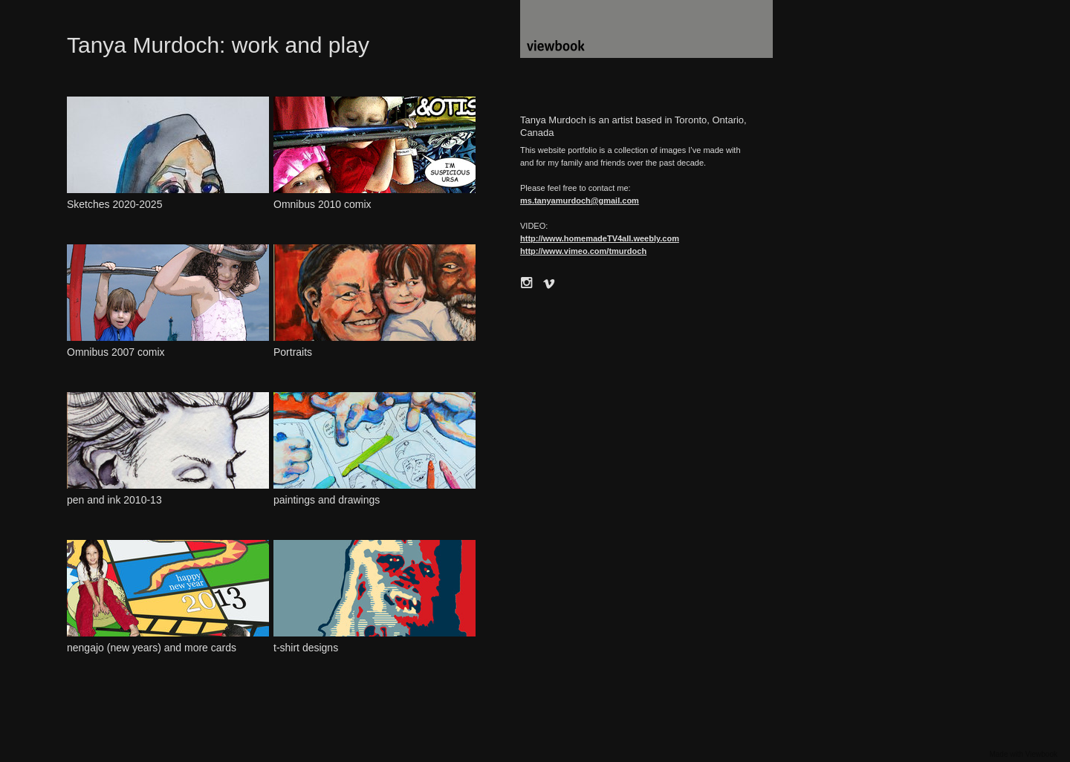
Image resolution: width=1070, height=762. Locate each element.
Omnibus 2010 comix (322, 204)
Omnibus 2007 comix (116, 352)
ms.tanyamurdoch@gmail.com (579, 200)
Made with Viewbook (1023, 754)
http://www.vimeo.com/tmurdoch (583, 251)
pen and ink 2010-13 (114, 500)
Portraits (292, 352)
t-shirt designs (305, 648)
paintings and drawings (326, 500)
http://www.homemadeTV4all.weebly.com (599, 238)
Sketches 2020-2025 (114, 204)
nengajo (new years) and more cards (151, 648)
